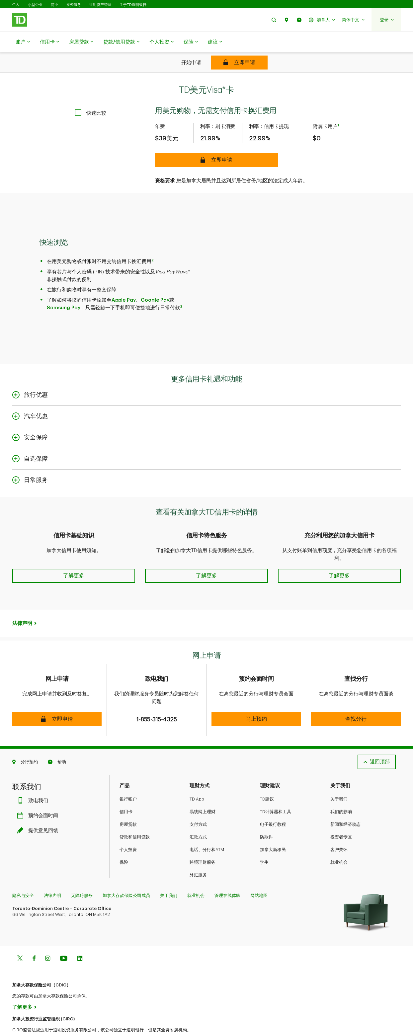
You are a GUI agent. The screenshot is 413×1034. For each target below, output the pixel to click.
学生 (264, 841)
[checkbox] (90, 96)
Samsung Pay (63, 291)
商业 (54, 5)
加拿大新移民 (273, 828)
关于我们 (339, 778)
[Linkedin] (79, 938)
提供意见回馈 (39, 809)
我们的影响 (341, 791)
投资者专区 (341, 816)
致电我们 (34, 779)
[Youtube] (63, 938)
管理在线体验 (227, 874)
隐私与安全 (23, 874)
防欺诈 (266, 816)
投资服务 (73, 5)
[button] (274, 19)
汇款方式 (198, 816)
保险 (191, 42)
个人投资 (161, 42)
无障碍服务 (82, 874)
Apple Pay (124, 283)
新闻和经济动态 (345, 803)
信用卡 (49, 42)
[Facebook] (34, 938)
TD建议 (267, 778)
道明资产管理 (100, 5)
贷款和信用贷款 (135, 816)
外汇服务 (198, 854)
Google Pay (155, 283)
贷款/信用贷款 (121, 42)
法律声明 (22, 606)
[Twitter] (20, 938)
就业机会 (339, 841)
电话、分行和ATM (207, 828)
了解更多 (22, 986)
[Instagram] (47, 938)
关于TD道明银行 (133, 5)
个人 (16, 4)
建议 (215, 42)
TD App (197, 778)
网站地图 (259, 874)
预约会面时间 (39, 794)
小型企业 (35, 5)
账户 (23, 42)
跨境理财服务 (202, 841)
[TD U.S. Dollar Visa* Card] (239, 63)
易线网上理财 (202, 791)
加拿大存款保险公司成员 (126, 874)
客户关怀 (339, 828)
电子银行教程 (273, 803)
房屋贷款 (81, 42)
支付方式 (198, 803)
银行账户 (128, 778)
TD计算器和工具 (275, 791)
